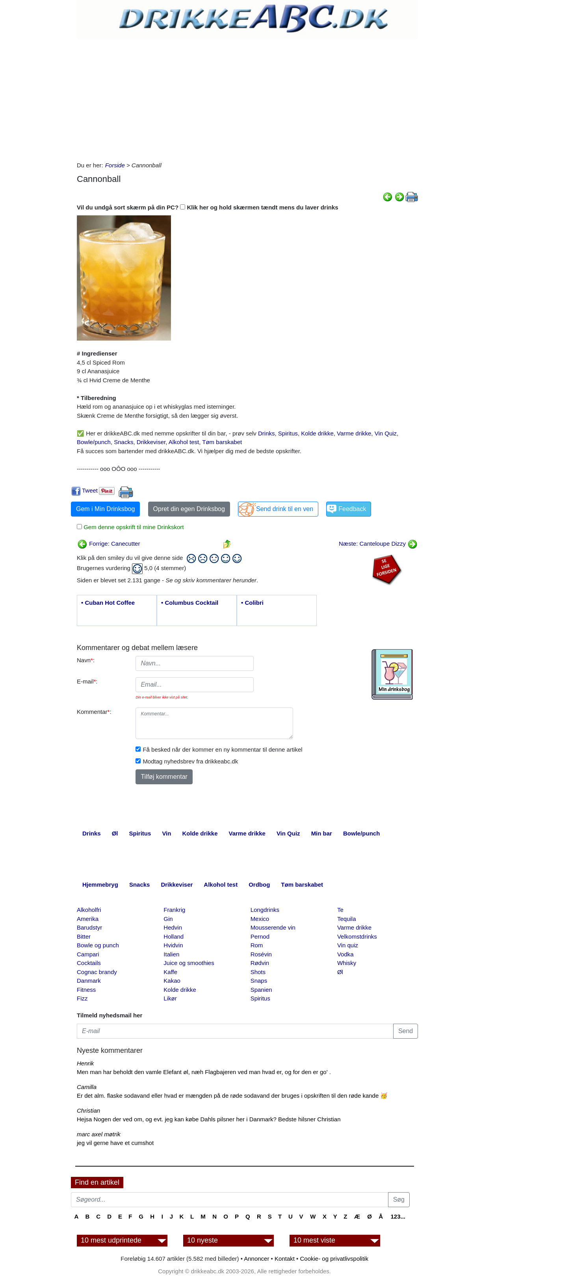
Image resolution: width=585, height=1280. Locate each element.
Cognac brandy (97, 972)
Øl (340, 972)
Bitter (84, 936)
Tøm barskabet (222, 442)
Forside (115, 165)
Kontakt (285, 1258)
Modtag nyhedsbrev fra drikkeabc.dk (190, 761)
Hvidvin (173, 945)
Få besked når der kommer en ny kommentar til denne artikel (222, 749)
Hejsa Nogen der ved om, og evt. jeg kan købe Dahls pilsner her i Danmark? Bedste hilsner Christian (209, 1119)
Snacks (123, 442)
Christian (88, 1110)
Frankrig (174, 909)
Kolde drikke (317, 433)
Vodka (345, 954)
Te (340, 909)
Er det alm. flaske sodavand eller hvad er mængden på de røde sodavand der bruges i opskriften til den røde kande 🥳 (232, 1095)
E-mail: (87, 681)
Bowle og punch (98, 945)
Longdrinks (265, 909)
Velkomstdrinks (357, 936)
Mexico (260, 918)
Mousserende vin (273, 927)
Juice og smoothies (188, 963)
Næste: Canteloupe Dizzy (378, 543)
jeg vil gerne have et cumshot (115, 1142)
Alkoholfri (89, 909)
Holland (173, 936)
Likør (169, 998)
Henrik (85, 1063)
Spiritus (288, 433)
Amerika (87, 918)
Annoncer (256, 1258)
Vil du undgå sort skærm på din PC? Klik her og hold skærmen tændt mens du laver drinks (207, 207)
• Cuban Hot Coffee (108, 602)
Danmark (89, 980)
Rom (257, 945)
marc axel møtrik (99, 1134)
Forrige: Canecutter (108, 543)
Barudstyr (89, 927)
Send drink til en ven (284, 509)
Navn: (86, 660)
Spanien (261, 989)
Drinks (266, 433)
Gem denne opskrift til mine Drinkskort (133, 527)
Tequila (346, 918)
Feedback (352, 509)
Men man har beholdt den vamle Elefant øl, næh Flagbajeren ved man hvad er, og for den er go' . (204, 1072)
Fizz (82, 998)
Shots (258, 972)
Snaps (259, 980)
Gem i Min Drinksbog (105, 509)
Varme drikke (354, 433)
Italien (171, 954)
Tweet (90, 490)
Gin (168, 918)
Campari (88, 954)
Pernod (260, 936)
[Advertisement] (247, 98)
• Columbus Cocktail (189, 602)
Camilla (87, 1087)
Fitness (86, 989)
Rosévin (261, 954)
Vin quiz (347, 945)
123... (397, 1216)
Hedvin (172, 927)
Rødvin (260, 963)
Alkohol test (184, 442)
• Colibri (252, 602)
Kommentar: (94, 711)
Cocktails (89, 963)
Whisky (346, 963)
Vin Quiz (386, 433)
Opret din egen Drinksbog (189, 509)
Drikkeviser (151, 442)
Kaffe (170, 972)
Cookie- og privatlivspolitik (334, 1258)
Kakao (171, 980)
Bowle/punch (94, 442)
